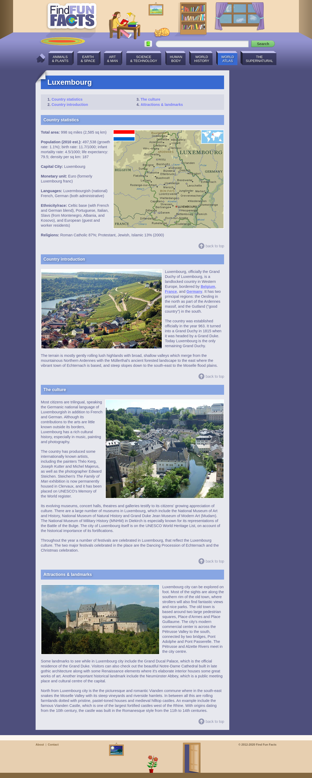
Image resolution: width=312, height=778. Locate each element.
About (40, 744)
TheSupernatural (259, 59)
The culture (150, 99)
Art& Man (112, 59)
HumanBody (176, 59)
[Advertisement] (255, 148)
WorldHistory (201, 59)
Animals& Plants (60, 59)
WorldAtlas (227, 59)
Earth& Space (88, 59)
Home (39, 58)
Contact (53, 744)
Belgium (208, 286)
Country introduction (70, 104)
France (171, 291)
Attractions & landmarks (162, 104)
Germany (194, 291)
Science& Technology (143, 59)
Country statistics (67, 99)
